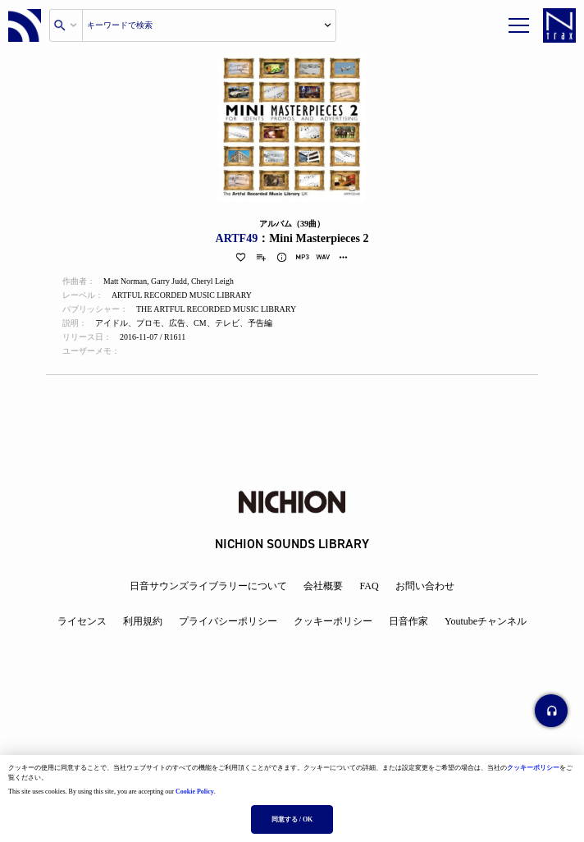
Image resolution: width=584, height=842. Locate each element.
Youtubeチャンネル (486, 621)
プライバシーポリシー (228, 621)
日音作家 (408, 621)
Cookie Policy (195, 791)
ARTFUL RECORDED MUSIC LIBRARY (183, 295)
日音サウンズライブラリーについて (208, 586)
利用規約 (142, 621)
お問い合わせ (424, 586)
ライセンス (82, 621)
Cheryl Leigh (214, 281)
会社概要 (323, 586)
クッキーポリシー (533, 767)
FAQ (368, 586)
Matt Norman (125, 281)
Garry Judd (170, 281)
